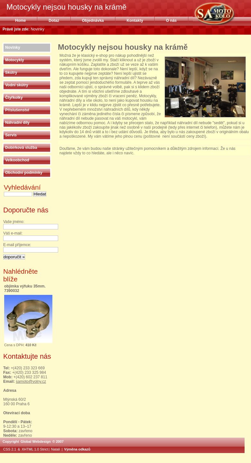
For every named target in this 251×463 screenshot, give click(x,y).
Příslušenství (17, 110)
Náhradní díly (17, 122)
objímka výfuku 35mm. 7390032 (25, 288)
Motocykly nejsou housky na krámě (222, 14)
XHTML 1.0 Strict (35, 449)
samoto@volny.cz (31, 381)
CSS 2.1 (9, 449)
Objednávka (93, 20)
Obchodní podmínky (23, 172)
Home (20, 20)
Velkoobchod (17, 160)
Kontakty (135, 20)
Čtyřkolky (14, 97)
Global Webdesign (36, 441)
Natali (55, 449)
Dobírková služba (21, 147)
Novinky (12, 47)
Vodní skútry (16, 85)
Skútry (11, 72)
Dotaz (54, 20)
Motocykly (14, 60)
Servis (11, 135)
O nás (171, 20)
